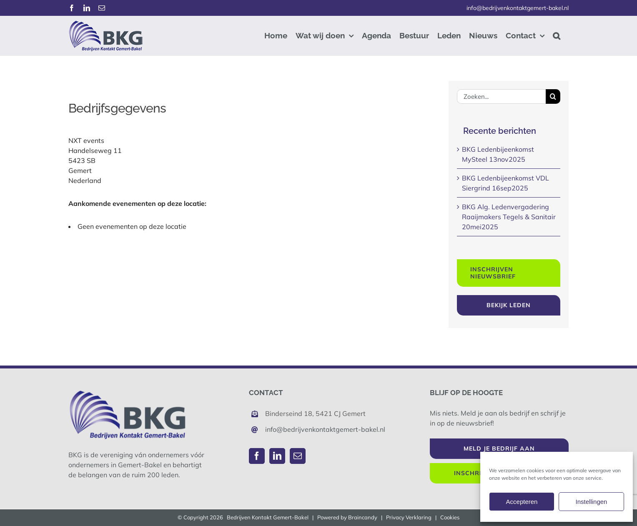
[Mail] (298, 456)
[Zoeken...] (501, 96)
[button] (556, 35)
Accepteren (522, 501)
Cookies (449, 517)
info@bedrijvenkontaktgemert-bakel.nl (517, 8)
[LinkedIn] (277, 456)
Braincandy (362, 517)
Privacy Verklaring (408, 517)
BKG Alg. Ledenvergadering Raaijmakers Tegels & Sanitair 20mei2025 (509, 217)
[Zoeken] (553, 96)
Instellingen (591, 501)
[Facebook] (257, 456)
